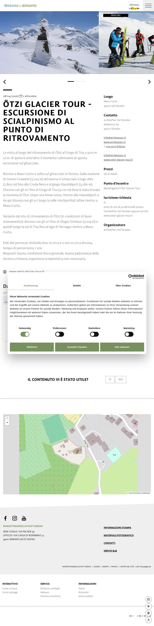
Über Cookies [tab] (123, 285)
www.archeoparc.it (114, 142)
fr (150, 616)
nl (145, 616)
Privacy (114, 567)
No (121, 379)
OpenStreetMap (135, 493)
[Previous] (5, 81)
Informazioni (87, 584)
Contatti (109, 543)
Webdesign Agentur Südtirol (7, 616)
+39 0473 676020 (115, 146)
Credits (105, 567)
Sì (110, 379)
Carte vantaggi (10, 592)
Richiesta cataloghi (50, 588)
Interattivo (10, 584)
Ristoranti (84, 592)
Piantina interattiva (50, 596)
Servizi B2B (110, 551)
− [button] (7, 423)
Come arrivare (9, 588)
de (130, 616)
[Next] (149, 81)
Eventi (82, 588)
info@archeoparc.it (115, 137)
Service (45, 584)
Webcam (44, 592)
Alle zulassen (122, 347)
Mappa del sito (127, 567)
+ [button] (7, 418)
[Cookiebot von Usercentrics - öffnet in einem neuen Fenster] (130, 276)
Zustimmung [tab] (31, 285)
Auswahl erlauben (77, 347)
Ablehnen (32, 347)
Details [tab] (77, 285)
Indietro (112, 15)
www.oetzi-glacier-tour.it (118, 159)
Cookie (97, 567)
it (135, 616)
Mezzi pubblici (86, 596)
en (140, 616)
